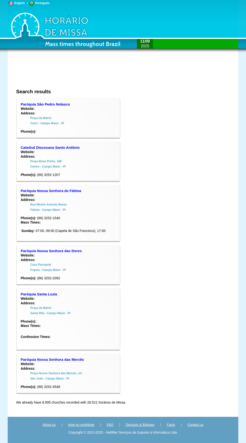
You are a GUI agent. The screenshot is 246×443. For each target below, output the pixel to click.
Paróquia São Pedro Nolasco (45, 104)
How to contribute (81, 425)
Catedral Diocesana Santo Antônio (50, 147)
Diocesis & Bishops (140, 425)
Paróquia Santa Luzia (39, 294)
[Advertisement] (91, 73)
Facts (171, 425)
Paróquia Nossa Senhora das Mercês (52, 359)
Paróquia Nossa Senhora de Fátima (51, 191)
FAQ (110, 425)
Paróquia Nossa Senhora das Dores (51, 251)
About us (49, 425)
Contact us (195, 425)
